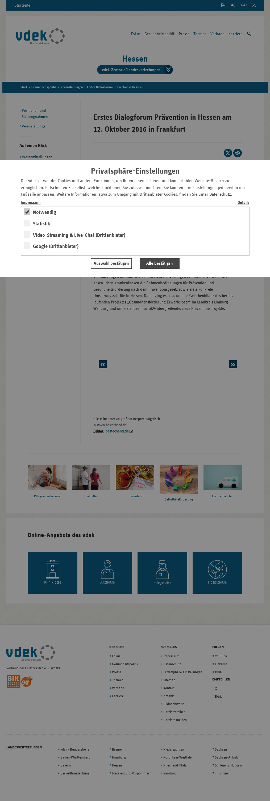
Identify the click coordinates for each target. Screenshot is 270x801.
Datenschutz (220, 194)
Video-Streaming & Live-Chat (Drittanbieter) (79, 235)
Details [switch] (244, 202)
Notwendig (44, 212)
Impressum (31, 202)
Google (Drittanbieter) (55, 246)
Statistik (41, 223)
